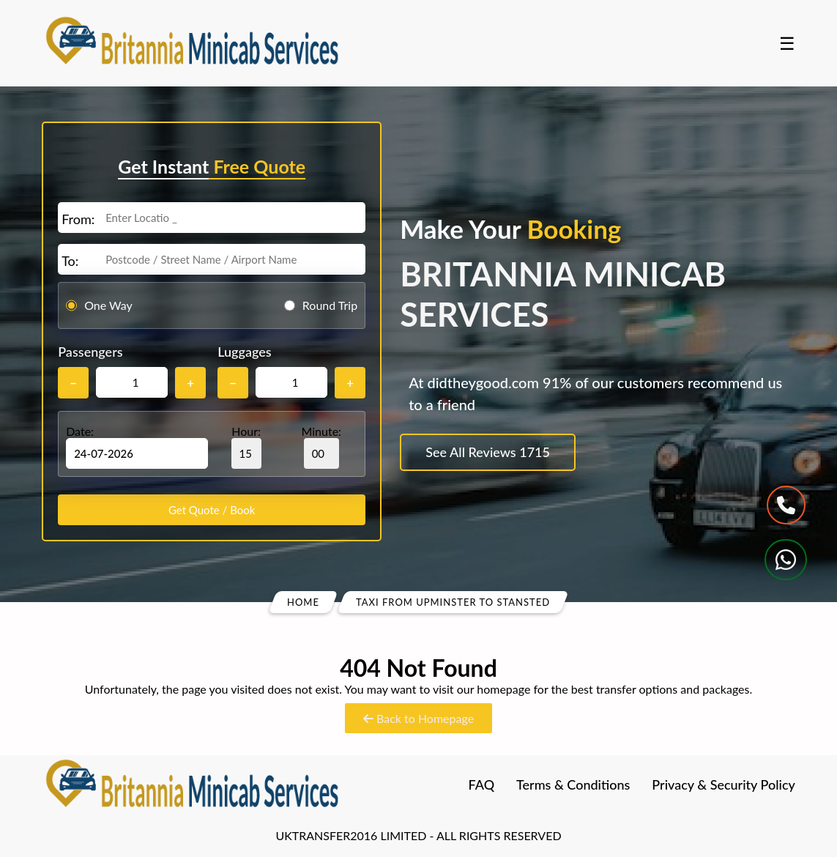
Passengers (90, 352)
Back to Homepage (418, 718)
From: (78, 219)
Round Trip (329, 305)
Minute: (322, 446)
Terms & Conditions (573, 784)
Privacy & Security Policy (723, 784)
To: (70, 261)
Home (303, 602)
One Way (108, 305)
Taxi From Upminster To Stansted (453, 602)
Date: (80, 431)
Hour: (246, 446)
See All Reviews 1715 (487, 452)
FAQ (482, 784)
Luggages (244, 352)
